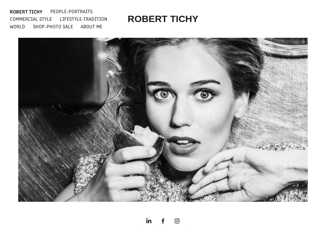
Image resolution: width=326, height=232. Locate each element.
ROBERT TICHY (163, 19)
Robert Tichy (26, 11)
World (17, 26)
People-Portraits (71, 11)
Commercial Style (31, 18)
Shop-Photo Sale (53, 26)
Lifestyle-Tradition (83, 18)
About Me (91, 26)
